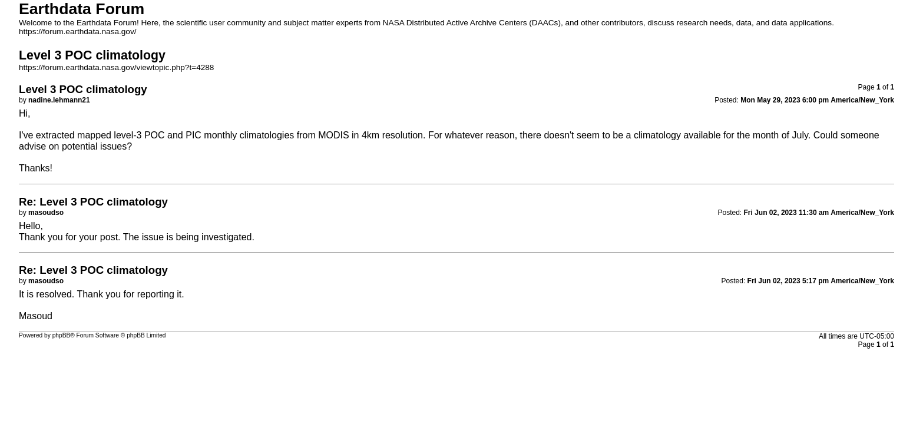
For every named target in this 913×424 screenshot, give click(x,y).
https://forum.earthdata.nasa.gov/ (78, 31)
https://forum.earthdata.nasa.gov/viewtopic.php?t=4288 (116, 67)
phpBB (61, 335)
